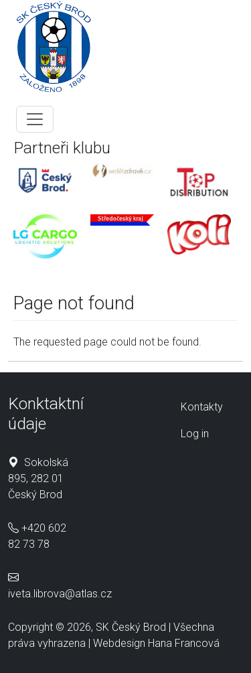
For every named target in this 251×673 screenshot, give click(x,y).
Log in (195, 433)
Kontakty (202, 406)
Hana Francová (184, 643)
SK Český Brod (131, 627)
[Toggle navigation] (35, 119)
